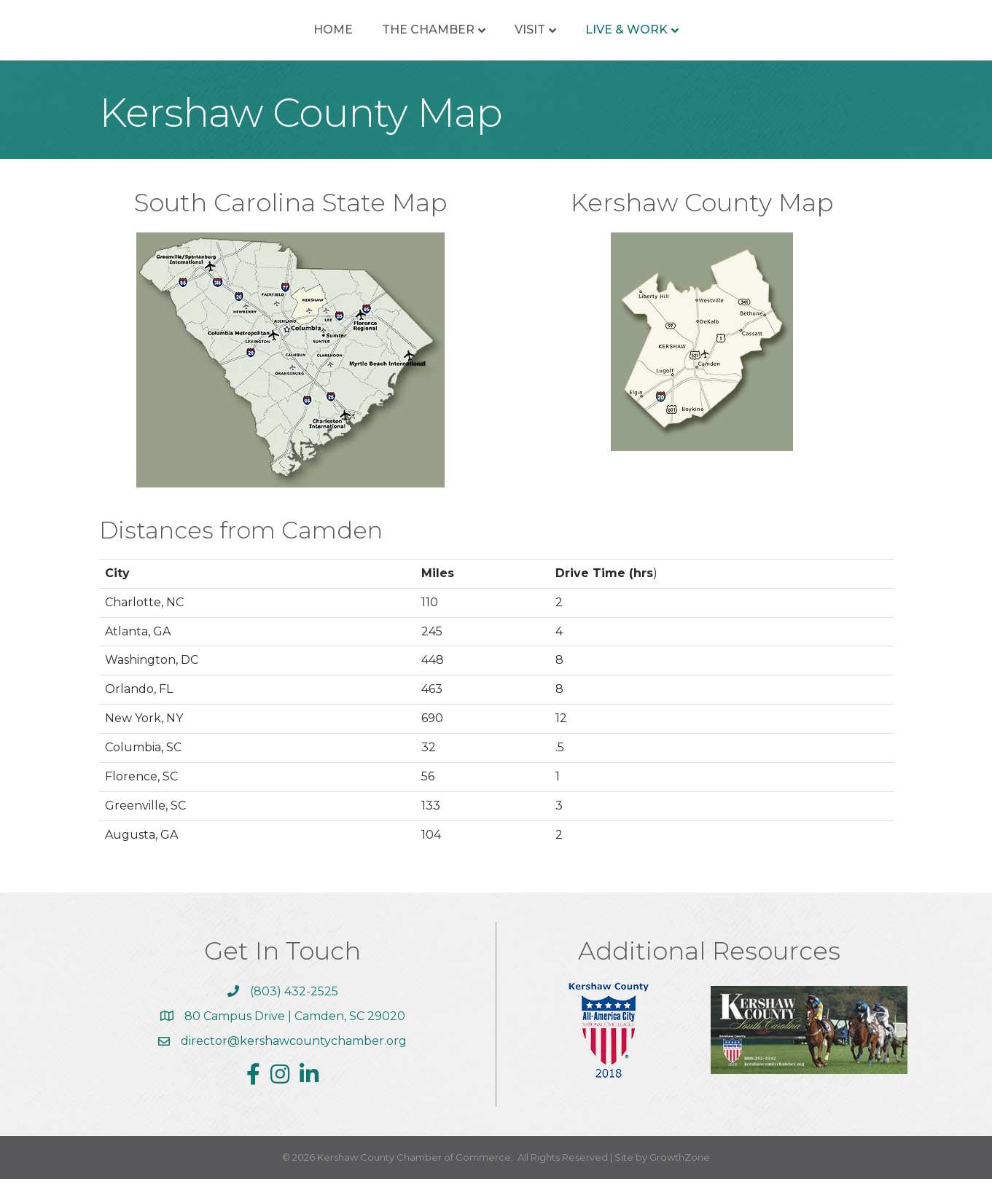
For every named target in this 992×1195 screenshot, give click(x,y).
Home (227, 37)
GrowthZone (679, 1173)
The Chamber (322, 37)
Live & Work (732, 37)
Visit (635, 37)
